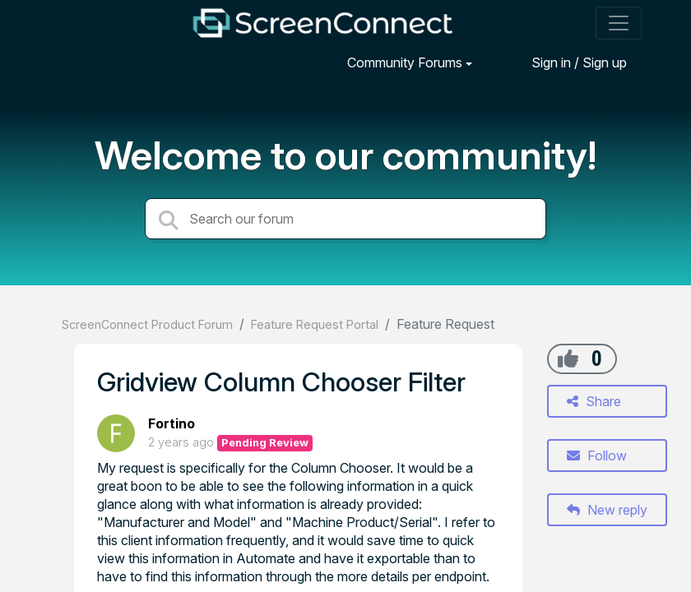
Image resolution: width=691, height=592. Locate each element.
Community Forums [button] (404, 62)
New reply (607, 510)
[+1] (568, 358)
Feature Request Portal (314, 324)
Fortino (171, 423)
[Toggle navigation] (619, 23)
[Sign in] (566, 62)
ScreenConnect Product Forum (147, 324)
